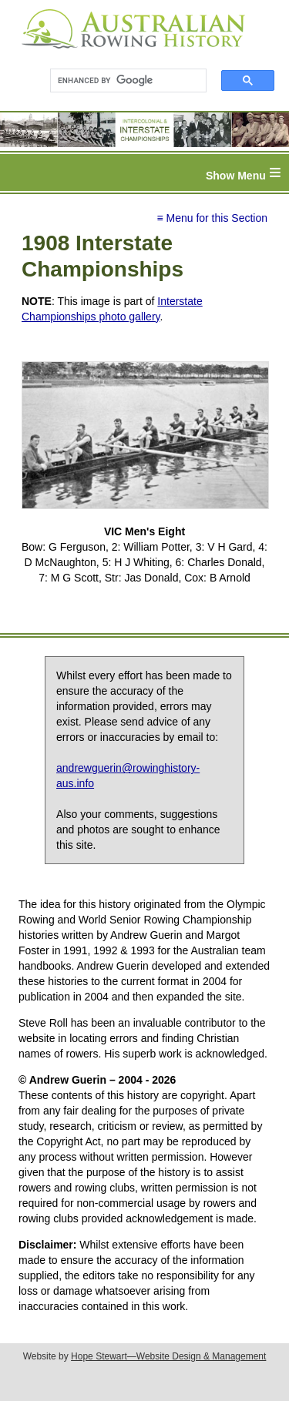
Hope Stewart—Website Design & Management (168, 1356)
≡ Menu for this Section (211, 218)
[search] (121, 81)
